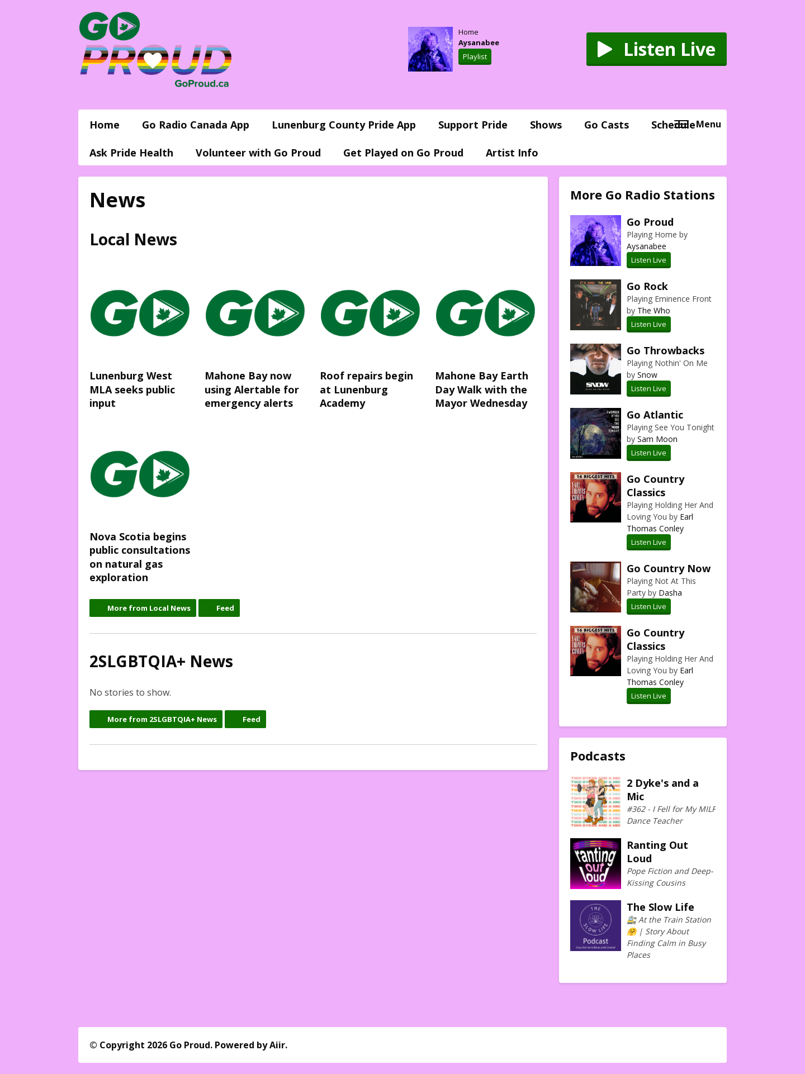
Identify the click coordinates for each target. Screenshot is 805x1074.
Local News (133, 239)
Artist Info (512, 152)
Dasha (670, 592)
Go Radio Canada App (195, 124)
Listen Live (648, 260)
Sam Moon (657, 439)
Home (104, 124)
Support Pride (473, 124)
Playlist (475, 56)
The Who (653, 310)
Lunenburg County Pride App (344, 124)
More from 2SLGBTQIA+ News (162, 719)
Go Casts (606, 124)
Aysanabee (478, 42)
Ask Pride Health (131, 152)
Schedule (673, 124)
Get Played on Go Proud (403, 152)
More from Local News (149, 608)
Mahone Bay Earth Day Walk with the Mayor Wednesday (486, 337)
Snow (647, 374)
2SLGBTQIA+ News (161, 661)
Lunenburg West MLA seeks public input (140, 337)
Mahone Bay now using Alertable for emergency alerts (255, 337)
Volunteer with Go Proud (258, 152)
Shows (546, 124)
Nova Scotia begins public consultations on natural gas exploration (140, 504)
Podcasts (598, 755)
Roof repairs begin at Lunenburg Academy (371, 337)
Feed (225, 608)
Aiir (277, 1045)
